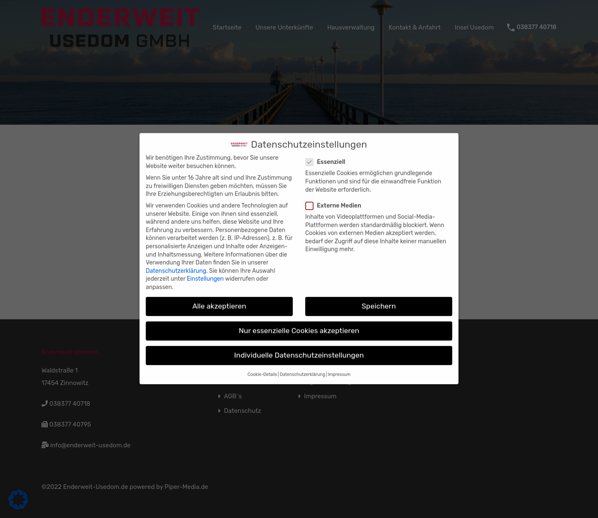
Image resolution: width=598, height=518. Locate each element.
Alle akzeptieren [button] (219, 299)
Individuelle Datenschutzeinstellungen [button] (299, 348)
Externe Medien (336, 198)
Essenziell (327, 155)
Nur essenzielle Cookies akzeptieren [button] (299, 324)
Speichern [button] (379, 299)
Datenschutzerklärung (176, 263)
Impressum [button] (339, 367)
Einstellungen (205, 272)
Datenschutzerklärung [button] (302, 367)
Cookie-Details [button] (262, 367)
